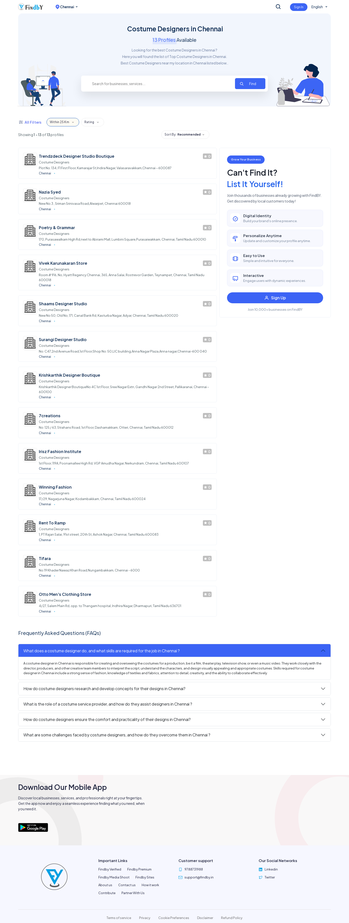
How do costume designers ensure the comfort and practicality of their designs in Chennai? (107, 719)
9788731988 (193, 869)
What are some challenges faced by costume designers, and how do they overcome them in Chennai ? (116, 734)
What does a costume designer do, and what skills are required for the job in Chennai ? (101, 650)
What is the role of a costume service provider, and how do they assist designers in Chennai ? (107, 704)
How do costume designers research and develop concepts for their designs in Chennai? (104, 688)
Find (252, 83)
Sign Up (275, 297)
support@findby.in (199, 877)
